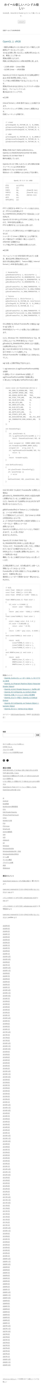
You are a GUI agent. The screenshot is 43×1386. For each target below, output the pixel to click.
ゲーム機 (6, 857)
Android (5, 801)
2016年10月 (7, 1049)
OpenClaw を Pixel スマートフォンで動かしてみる (19, 787)
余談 (4, 865)
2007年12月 (7, 1326)
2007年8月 (6, 1337)
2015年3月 (6, 1096)
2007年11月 (7, 1328)
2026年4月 (6, 926)
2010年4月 (6, 1247)
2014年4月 (6, 1124)
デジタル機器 (7, 860)
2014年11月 (7, 1107)
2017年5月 (6, 1040)
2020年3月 (6, 982)
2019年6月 (6, 1001)
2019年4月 (6, 1007)
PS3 (4, 823)
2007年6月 (6, 1342)
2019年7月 (6, 998)
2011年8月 (6, 1208)
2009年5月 (6, 1278)
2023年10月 (7, 959)
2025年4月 (6, 937)
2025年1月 (6, 945)
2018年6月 (6, 1024)
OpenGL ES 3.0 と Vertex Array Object (18, 709)
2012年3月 (6, 1189)
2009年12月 (7, 1259)
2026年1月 (6, 934)
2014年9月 (6, 1113)
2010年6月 (6, 1242)
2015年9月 (6, 1079)
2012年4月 (6, 1186)
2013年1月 (6, 1166)
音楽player (6, 868)
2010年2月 (6, 1253)
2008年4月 (6, 1314)
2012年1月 (6, 1194)
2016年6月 (6, 1057)
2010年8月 (6, 1236)
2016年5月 (6, 1060)
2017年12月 (7, 1032)
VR (4, 843)
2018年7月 (6, 1021)
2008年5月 (6, 1312)
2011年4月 (6, 1217)
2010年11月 (7, 1231)
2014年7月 (6, 1116)
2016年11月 (7, 1046)
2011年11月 (7, 1200)
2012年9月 (6, 1177)
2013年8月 (6, 1147)
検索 (4, 732)
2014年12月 (7, 1105)
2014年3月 (6, 1127)
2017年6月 (6, 1038)
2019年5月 (6, 1004)
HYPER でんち (7, 747)
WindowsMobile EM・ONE (12, 851)
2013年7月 (6, 1149)
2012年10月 (7, 1175)
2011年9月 (6, 1205)
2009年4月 (6, 1281)
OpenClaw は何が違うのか (12, 790)
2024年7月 (6, 948)
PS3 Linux (6, 826)
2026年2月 (6, 931)
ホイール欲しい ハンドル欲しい (21, 6)
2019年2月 (6, 1012)
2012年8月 (6, 1180)
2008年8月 (6, 1303)
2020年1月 (6, 987)
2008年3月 (6, 1317)
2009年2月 (6, 1287)
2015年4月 (6, 1093)
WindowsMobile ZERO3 (11, 854)
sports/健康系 (7, 832)
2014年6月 (6, 1119)
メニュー (21, 22)
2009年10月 (7, 1264)
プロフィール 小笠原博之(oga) (13, 752)
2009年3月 (6, 1284)
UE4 (4, 834)
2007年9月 (6, 1334)
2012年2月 (6, 1191)
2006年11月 (7, 1362)
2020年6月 (6, 979)
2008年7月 (6, 1306)
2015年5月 (6, 1091)
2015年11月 (7, 1074)
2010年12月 (7, 1228)
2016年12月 (7, 1043)
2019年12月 (7, 990)
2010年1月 (6, 1256)
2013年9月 (6, 1144)
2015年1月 (6, 1102)
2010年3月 (6, 1250)
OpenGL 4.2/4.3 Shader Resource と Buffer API (22, 689)
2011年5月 (6, 1214)
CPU (4, 809)
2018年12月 (7, 1018)
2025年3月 (6, 940)
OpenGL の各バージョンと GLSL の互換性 (19, 695)
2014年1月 (6, 1133)
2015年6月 (6, 1088)
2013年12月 (7, 1135)
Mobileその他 (7, 820)
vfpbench (6, 840)
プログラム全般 (8, 862)
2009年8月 (6, 1270)
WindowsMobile (8, 848)
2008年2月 (6, 1320)
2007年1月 (6, 1356)
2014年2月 (6, 1130)
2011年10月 (7, 1203)
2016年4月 (6, 1063)
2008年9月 (6, 1301)
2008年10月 (7, 1298)
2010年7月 (6, 1239)
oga (9, 892)
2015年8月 (6, 1082)
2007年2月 (6, 1354)
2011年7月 (6, 1211)
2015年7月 (6, 1085)
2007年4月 (6, 1348)
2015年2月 (6, 1099)
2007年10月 (7, 1331)
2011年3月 (6, 1219)
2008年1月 (6, 1323)
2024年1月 (6, 954)
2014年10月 (7, 1110)
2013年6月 (6, 1152)
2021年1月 (6, 965)
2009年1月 (6, 1289)
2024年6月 (6, 951)
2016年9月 (6, 1052)
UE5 (4, 837)
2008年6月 (6, 1309)
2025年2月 (6, 942)
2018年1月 (6, 1029)
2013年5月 (6, 1155)
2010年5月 (6, 1245)
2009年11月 (7, 1261)
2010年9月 (6, 1233)
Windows (6, 846)
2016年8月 (6, 1054)
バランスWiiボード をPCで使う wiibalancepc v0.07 (19, 898)
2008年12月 (7, 1292)
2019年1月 (6, 1015)
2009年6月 (6, 1275)
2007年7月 (6, 1340)
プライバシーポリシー (10, 1379)
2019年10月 (7, 996)
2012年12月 (7, 1169)
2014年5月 (6, 1121)
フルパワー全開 (8, 749)
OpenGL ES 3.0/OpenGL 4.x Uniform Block (20, 692)
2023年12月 (7, 956)
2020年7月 (6, 976)
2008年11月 (7, 1295)
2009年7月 (6, 1273)
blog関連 (6, 804)
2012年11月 (7, 1172)
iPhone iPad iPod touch (11, 815)
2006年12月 (7, 1359)
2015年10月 (7, 1077)
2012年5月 (6, 1183)
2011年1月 (6, 1225)
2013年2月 (6, 1163)
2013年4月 (6, 1158)
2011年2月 (6, 1222)
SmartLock (6, 829)
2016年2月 (6, 1068)
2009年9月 (6, 1267)
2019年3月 (6, 1010)
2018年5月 (6, 1026)
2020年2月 (6, 984)
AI (3, 798)
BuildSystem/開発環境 (10, 806)
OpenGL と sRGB (12, 41)
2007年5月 (6, 1345)
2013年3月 (6, 1161)
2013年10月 (7, 1141)
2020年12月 (7, 968)
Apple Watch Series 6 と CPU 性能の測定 (16, 881)
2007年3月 (6, 1351)
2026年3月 (6, 928)
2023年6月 (6, 962)
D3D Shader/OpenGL (18, 714)
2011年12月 (7, 1197)
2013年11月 (7, 1138)
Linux (5, 818)
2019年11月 (7, 993)
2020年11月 (7, 970)
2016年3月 (6, 1066)
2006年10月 (7, 1365)
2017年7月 (6, 1035)
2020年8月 (6, 973)
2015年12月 (7, 1071)
